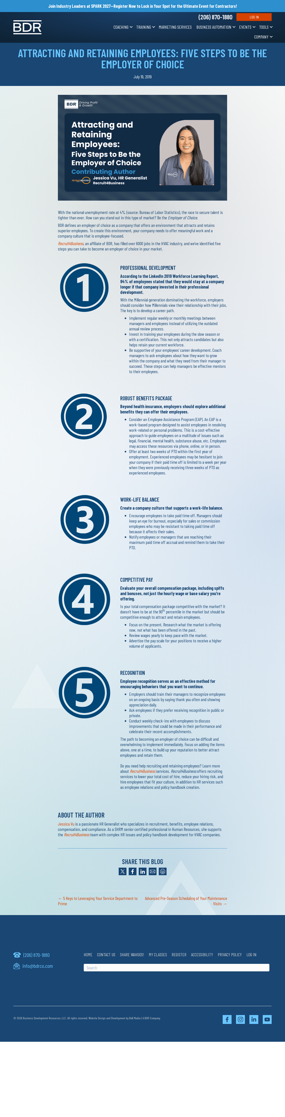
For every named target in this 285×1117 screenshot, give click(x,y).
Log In (254, 17)
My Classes (158, 954)
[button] (131, 27)
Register (179, 954)
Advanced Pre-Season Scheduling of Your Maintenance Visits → (186, 900)
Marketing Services (175, 27)
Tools (264, 27)
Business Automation (213, 27)
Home (88, 954)
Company (261, 36)
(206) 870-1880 (215, 17)
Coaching (121, 27)
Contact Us (106, 954)
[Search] (176, 967)
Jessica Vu (66, 823)
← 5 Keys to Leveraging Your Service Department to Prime (98, 900)
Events (245, 27)
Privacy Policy (230, 954)
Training (143, 27)
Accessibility (202, 954)
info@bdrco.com (37, 966)
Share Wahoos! (132, 954)
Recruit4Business (70, 243)
